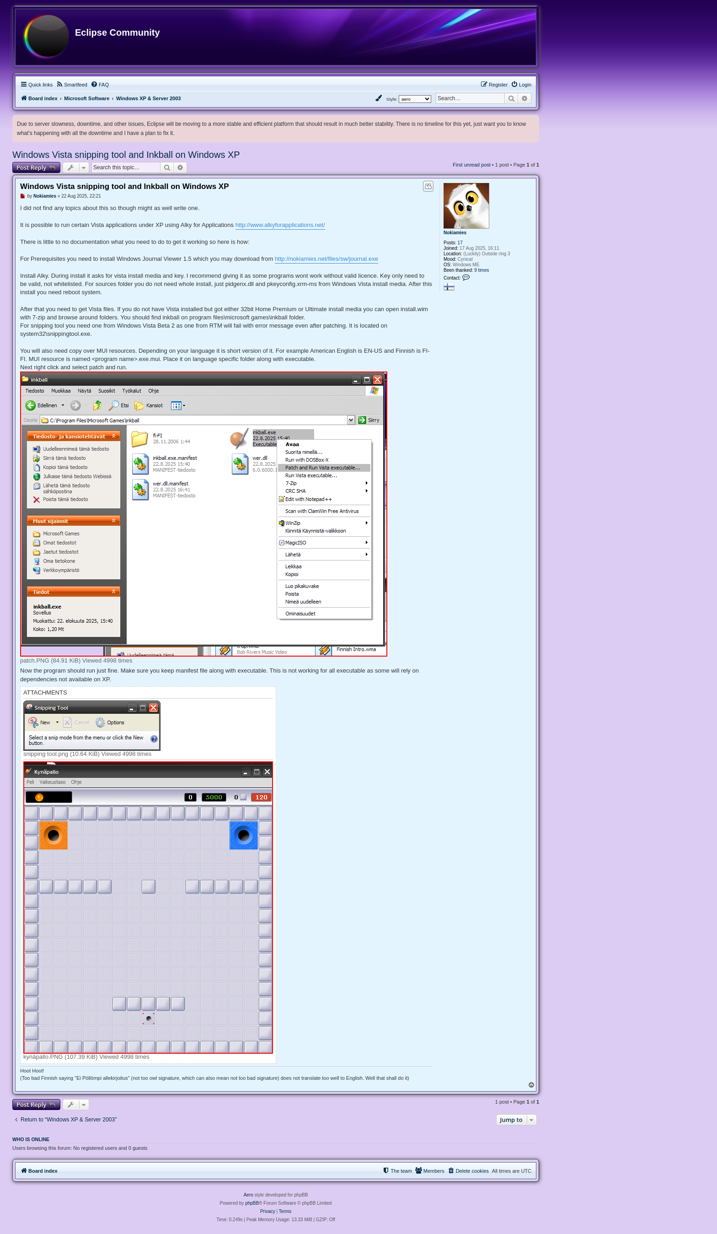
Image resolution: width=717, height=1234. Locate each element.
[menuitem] (71, 84)
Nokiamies (455, 232)
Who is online (30, 1139)
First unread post (472, 164)
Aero (248, 1194)
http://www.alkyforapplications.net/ (280, 224)
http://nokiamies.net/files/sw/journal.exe (326, 258)
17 (460, 242)
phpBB (252, 1203)
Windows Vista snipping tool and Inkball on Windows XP (126, 155)
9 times (481, 270)
